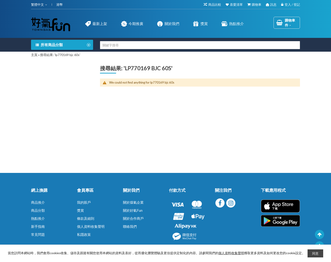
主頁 (34, 55)
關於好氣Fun (133, 210)
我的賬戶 (84, 202)
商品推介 (38, 202)
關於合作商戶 (133, 218)
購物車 (256, 4)
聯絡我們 (130, 226)
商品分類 (38, 210)
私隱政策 (84, 234)
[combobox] (200, 45)
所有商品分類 (52, 44)
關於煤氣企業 (133, 202)
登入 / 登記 (292, 4)
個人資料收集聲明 (91, 226)
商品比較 (214, 4)
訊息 (273, 4)
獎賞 (80, 210)
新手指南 (38, 226)
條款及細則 (85, 218)
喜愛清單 (236, 4)
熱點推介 (38, 218)
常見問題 (38, 234)
